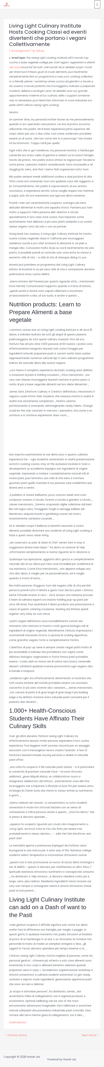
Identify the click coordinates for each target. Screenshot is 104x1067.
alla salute (15, 67)
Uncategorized (20, 51)
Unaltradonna (17, 1022)
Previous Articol (15, 1035)
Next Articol (91, 1035)
